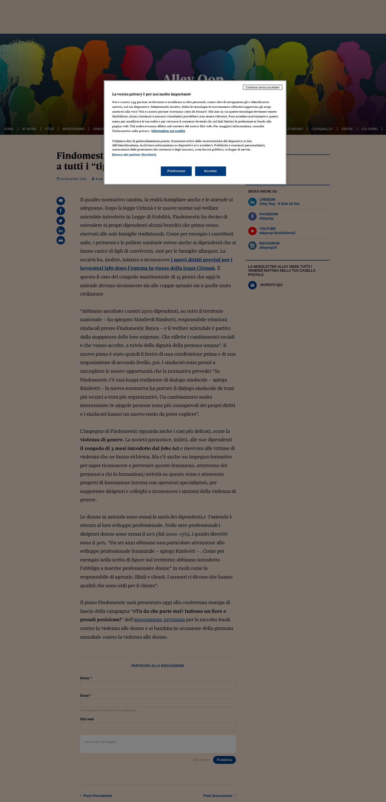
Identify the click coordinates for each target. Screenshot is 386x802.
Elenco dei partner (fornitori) (134, 154)
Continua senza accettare (262, 87)
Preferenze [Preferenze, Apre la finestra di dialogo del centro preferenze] (176, 171)
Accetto (210, 171)
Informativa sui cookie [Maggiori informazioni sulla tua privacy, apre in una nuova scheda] (168, 130)
